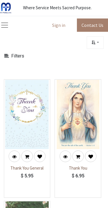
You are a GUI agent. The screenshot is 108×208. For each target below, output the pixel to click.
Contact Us (92, 25)
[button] (95, 42)
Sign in (58, 25)
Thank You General (26, 168)
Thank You (78, 168)
